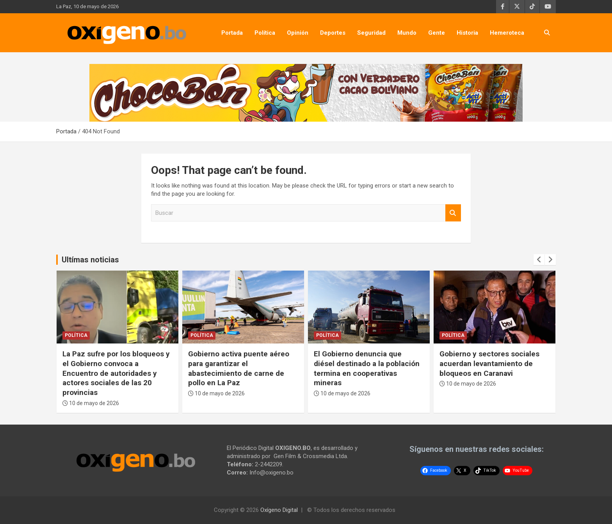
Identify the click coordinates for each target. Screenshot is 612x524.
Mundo (406, 32)
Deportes (332, 32)
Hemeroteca (507, 32)
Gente (436, 32)
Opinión (297, 32)
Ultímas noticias (90, 259)
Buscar (453, 213)
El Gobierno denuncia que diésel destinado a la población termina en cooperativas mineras (367, 368)
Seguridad (371, 32)
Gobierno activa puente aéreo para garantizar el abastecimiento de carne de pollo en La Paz (238, 368)
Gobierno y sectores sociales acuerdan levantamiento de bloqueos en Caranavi (489, 363)
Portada (232, 32)
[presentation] (539, 259)
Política (264, 32)
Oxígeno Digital (279, 509)
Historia (467, 32)
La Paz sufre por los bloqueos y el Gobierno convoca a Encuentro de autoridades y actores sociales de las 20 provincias (116, 373)
